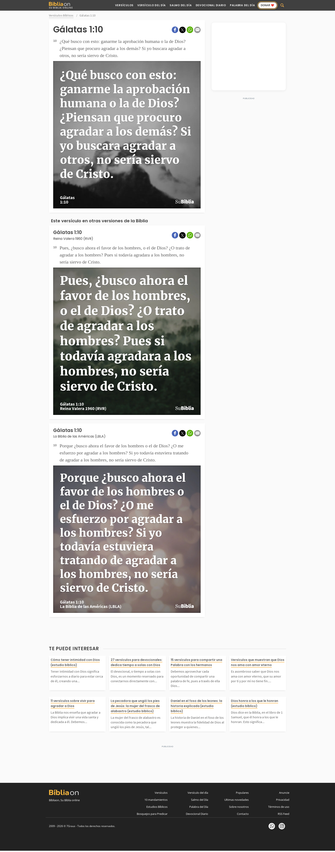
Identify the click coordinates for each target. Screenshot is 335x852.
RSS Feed (283, 814)
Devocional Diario (211, 5)
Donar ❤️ (267, 5)
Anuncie (284, 793)
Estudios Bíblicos (157, 807)
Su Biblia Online (61, 5)
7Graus (70, 826)
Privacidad (282, 800)
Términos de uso (278, 807)
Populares (242, 793)
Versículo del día (198, 793)
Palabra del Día (242, 5)
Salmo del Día (181, 5)
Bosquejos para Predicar (152, 814)
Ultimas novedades (236, 800)
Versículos (124, 5)
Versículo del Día (151, 5)
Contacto (243, 814)
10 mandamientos (156, 800)
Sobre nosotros (239, 807)
